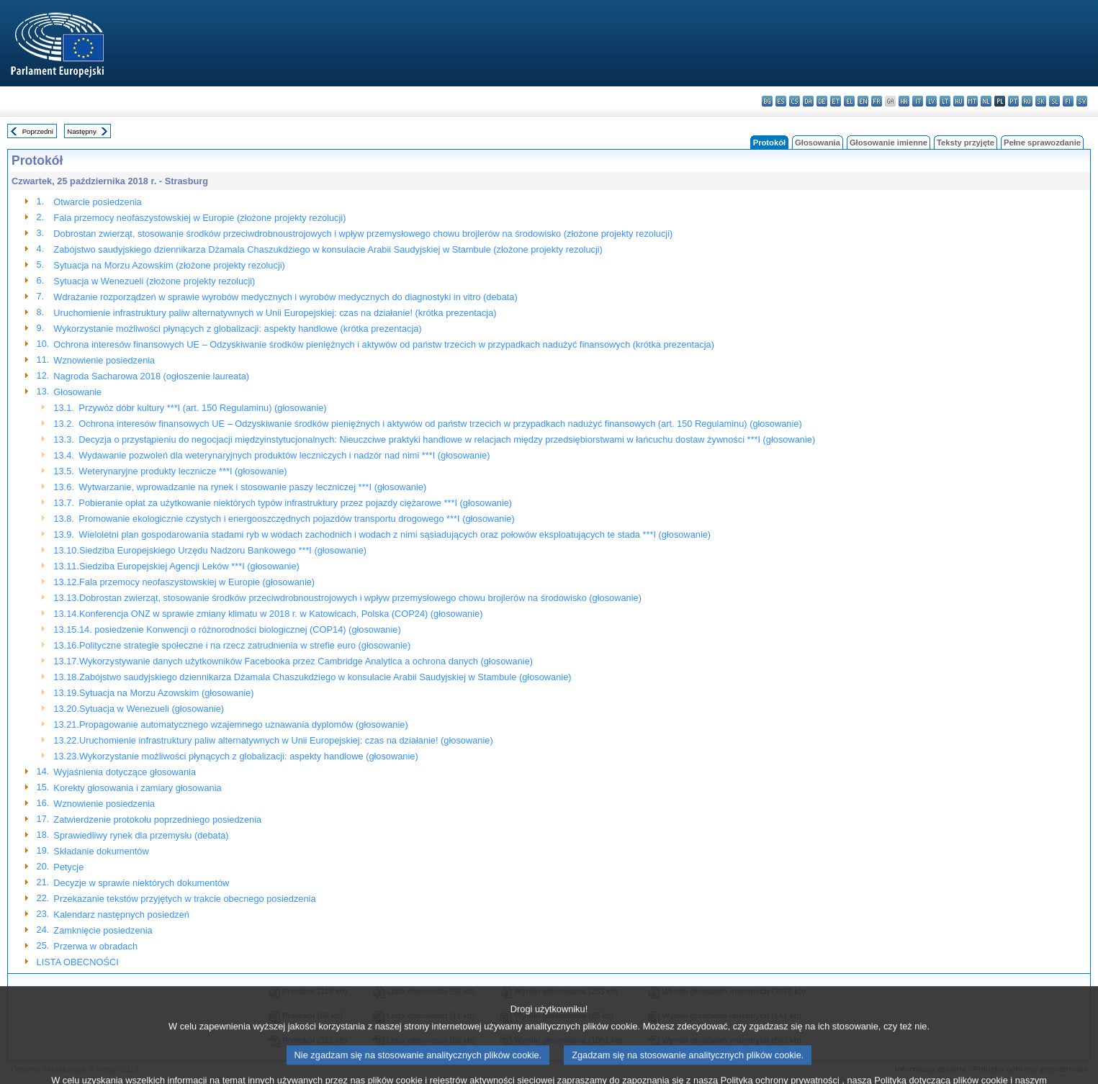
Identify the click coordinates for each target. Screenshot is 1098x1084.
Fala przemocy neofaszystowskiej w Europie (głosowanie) (197, 582)
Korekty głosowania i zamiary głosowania (137, 787)
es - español (780, 101)
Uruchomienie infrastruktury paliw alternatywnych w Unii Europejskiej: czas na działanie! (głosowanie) (286, 740)
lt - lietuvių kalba (945, 101)
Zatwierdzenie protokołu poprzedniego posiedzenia (157, 819)
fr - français (876, 101)
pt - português (1013, 101)
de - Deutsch (821, 101)
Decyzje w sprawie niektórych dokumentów (141, 882)
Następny (81, 131)
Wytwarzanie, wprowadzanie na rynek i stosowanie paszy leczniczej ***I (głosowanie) (252, 487)
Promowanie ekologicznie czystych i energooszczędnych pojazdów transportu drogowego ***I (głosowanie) (296, 518)
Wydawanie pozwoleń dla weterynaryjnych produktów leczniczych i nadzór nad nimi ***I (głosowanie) (284, 455)
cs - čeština (794, 101)
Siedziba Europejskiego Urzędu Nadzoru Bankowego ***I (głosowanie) (222, 550)
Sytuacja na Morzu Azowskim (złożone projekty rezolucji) (168, 265)
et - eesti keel (835, 101)
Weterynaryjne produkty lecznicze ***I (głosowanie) (182, 471)
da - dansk (808, 101)
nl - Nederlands (986, 101)
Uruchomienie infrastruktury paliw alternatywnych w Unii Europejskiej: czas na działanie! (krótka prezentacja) (274, 312)
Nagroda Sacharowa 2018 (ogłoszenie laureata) (151, 376)
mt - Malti (972, 101)
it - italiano (917, 101)
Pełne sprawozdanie (1042, 142)
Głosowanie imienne (888, 142)
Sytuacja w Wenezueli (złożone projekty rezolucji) (154, 281)
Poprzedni (37, 131)
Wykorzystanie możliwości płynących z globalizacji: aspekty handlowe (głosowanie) (248, 756)
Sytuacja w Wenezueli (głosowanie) (151, 708)
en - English (863, 101)
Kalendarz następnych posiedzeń (121, 914)
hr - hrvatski (904, 101)
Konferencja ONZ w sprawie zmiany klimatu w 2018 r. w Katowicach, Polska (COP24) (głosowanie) (280, 613)
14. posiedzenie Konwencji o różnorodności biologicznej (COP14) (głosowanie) (240, 629)
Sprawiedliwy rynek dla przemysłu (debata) (140, 835)
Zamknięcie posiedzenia (102, 930)
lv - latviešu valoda (931, 101)
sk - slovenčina (1040, 101)
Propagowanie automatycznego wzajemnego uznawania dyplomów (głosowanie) (243, 724)
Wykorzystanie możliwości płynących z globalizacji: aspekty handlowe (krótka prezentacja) (237, 328)
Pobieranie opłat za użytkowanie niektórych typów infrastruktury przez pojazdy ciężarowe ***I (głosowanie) (295, 502)
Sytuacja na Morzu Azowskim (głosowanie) (166, 692)
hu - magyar (958, 101)
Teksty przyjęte (965, 142)
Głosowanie (77, 392)
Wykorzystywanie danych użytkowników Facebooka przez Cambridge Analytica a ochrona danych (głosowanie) (306, 661)
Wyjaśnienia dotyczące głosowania (124, 772)
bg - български (767, 101)
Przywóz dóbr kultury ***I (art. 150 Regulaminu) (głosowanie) (202, 407)
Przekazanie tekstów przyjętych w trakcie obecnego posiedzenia (184, 898)
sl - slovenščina (1054, 101)
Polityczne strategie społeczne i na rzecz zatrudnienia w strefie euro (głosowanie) (244, 645)
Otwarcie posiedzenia (97, 202)
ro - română (1027, 101)
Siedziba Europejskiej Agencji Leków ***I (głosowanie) (189, 566)
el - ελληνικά (849, 101)
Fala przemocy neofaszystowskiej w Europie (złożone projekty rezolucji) (199, 217)
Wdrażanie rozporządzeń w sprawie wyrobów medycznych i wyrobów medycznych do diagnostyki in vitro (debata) (285, 297)
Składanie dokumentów (100, 851)
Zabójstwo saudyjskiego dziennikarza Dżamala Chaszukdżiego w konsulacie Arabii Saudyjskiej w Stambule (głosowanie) (325, 677)
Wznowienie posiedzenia (104, 360)
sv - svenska (1081, 101)
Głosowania (817, 142)
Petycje (68, 867)
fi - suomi (1068, 101)
